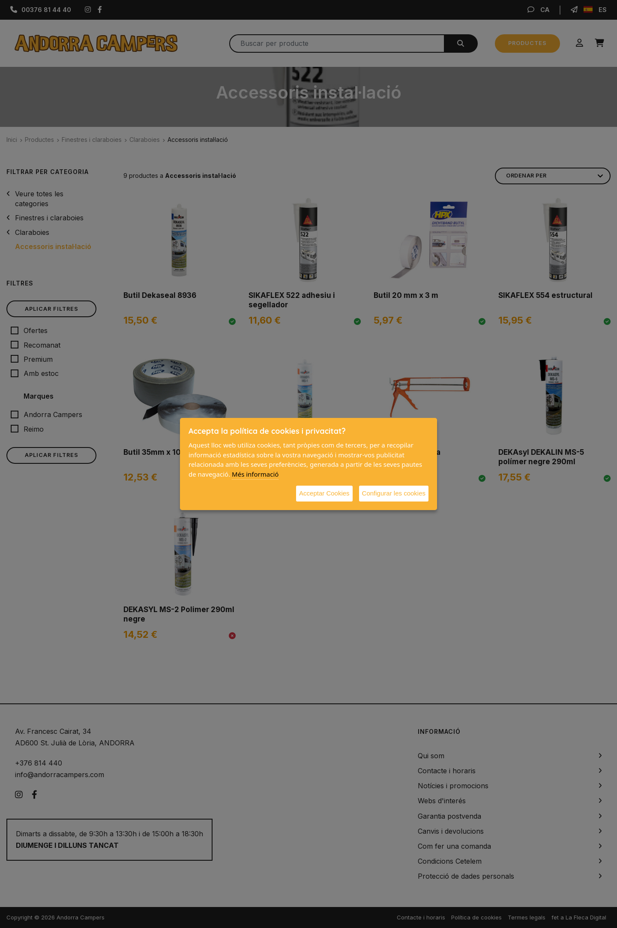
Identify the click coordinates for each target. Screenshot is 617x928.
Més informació (255, 474)
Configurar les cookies (393, 493)
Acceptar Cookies (324, 493)
